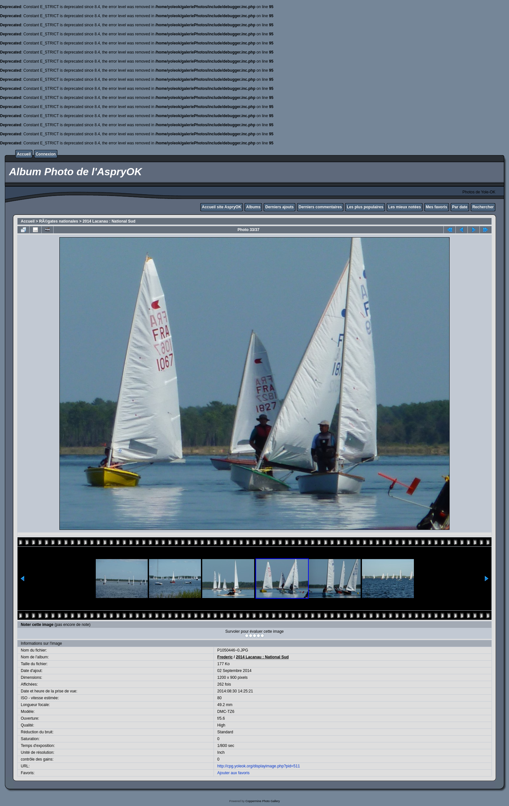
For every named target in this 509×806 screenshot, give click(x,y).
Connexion (46, 154)
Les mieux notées (404, 207)
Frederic (224, 657)
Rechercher (483, 207)
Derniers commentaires (320, 207)
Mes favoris (436, 207)
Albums (253, 207)
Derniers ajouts (279, 207)
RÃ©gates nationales (58, 221)
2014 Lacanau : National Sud (108, 221)
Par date (459, 207)
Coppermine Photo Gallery (262, 801)
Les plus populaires (365, 207)
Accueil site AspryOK (222, 207)
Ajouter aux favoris (233, 773)
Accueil (24, 154)
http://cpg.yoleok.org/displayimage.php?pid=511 (258, 766)
